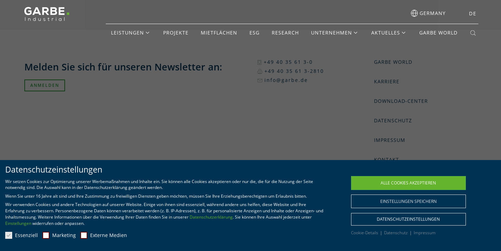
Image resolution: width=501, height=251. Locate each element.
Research (285, 32)
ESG (254, 32)
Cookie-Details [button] (365, 233)
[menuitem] (471, 13)
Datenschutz (396, 233)
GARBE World (438, 32)
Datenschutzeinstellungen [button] (408, 219)
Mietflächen (219, 32)
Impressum (425, 233)
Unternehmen (331, 32)
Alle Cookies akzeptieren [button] (408, 183)
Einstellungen (18, 223)
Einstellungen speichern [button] (408, 201)
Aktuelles (385, 32)
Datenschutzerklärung (211, 217)
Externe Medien (103, 235)
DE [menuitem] (473, 13)
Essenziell (21, 235)
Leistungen (127, 32)
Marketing (59, 235)
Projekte (176, 32)
